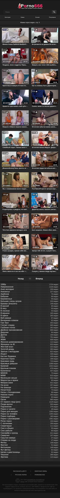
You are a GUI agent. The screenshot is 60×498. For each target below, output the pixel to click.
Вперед (39, 279)
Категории (7, 17)
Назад (21, 279)
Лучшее (37, 17)
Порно (22, 481)
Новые (22, 17)
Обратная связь (41, 471)
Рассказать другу (20, 471)
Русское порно (21, 474)
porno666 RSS (40, 474)
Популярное (52, 17)
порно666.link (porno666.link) (35, 479)
